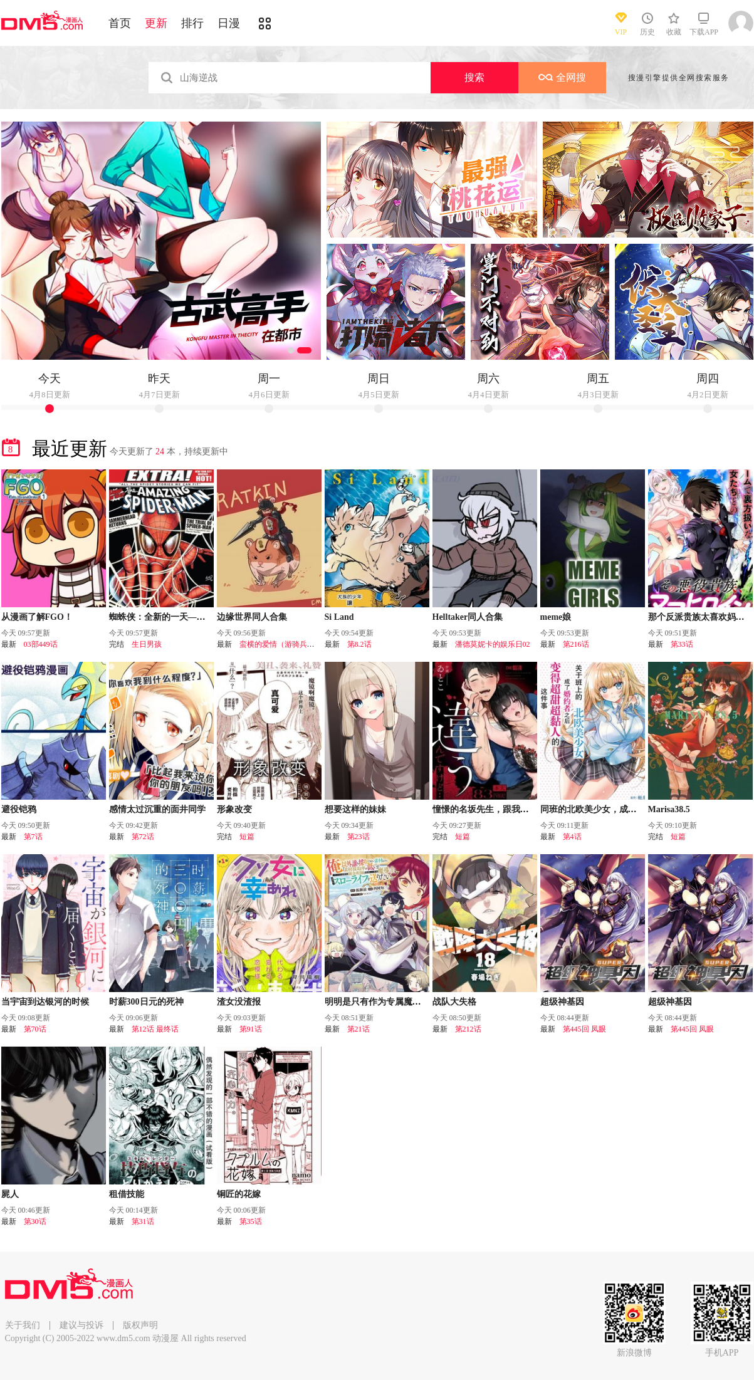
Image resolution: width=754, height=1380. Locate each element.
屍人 (10, 1194)
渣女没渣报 (239, 1001)
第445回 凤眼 (584, 1029)
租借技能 (126, 1194)
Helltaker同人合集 (467, 617)
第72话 (143, 836)
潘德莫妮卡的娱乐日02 (492, 644)
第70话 (35, 1029)
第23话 (358, 836)
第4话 (572, 836)
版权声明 (140, 1325)
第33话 (682, 644)
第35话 (250, 1221)
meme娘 (556, 617)
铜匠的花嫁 (239, 1194)
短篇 (246, 836)
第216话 (576, 644)
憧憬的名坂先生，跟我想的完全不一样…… (515, 809)
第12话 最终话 (155, 1029)
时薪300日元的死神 (146, 1001)
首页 (119, 23)
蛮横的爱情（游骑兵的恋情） (288, 644)
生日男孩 (147, 644)
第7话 (33, 836)
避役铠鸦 (18, 809)
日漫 (228, 23)
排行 (192, 23)
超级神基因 (562, 1001)
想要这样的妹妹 (355, 809)
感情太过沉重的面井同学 (157, 809)
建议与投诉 (81, 1325)
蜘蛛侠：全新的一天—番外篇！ (170, 617)
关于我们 (22, 1325)
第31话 (143, 1221)
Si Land (339, 617)
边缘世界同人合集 (252, 617)
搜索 (474, 77)
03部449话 (41, 644)
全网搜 (562, 77)
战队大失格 (454, 1001)
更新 (156, 23)
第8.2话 (359, 644)
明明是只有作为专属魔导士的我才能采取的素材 (417, 1001)
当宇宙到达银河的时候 (45, 1001)
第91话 (250, 1029)
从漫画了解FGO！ (37, 617)
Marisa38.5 (669, 809)
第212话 (468, 1029)
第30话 (35, 1221)
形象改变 (234, 809)
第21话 (358, 1029)
